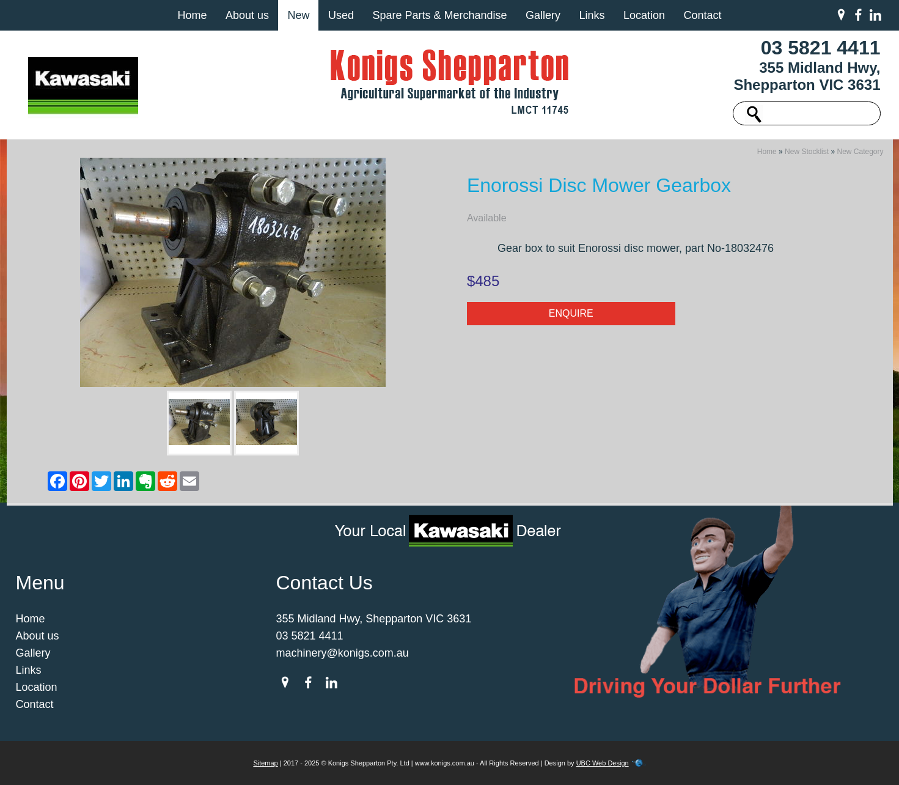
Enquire (571, 313)
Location (644, 15)
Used (341, 15)
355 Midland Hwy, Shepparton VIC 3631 (806, 76)
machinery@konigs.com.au (342, 653)
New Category (860, 151)
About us (247, 15)
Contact (702, 15)
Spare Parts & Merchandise (439, 15)
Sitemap (265, 763)
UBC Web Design (602, 763)
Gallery (543, 15)
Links (591, 15)
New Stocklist (807, 151)
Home (192, 15)
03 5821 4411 (821, 48)
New (298, 15)
